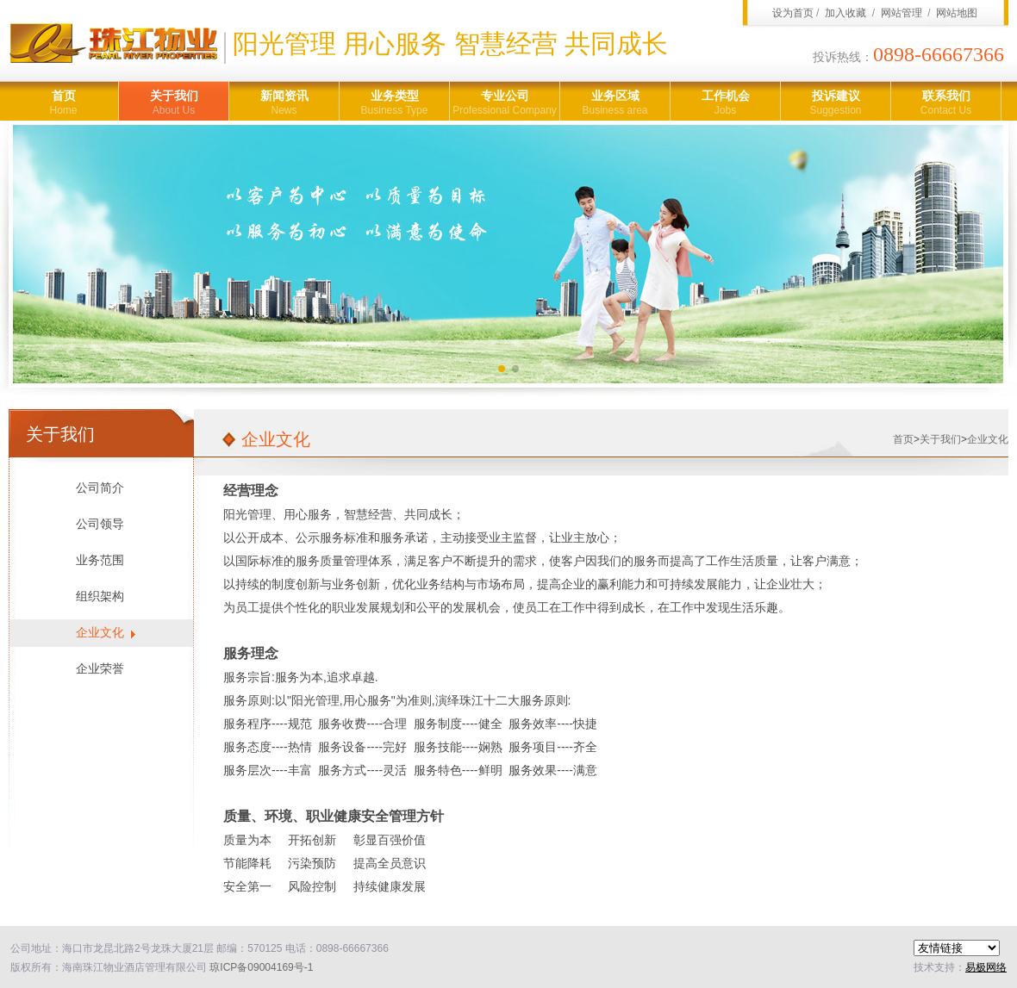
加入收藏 (845, 13)
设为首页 (793, 13)
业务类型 (394, 103)
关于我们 (173, 103)
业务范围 (100, 560)
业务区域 (615, 103)
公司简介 (100, 488)
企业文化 (100, 632)
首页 (63, 103)
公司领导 (100, 524)
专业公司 (504, 103)
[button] (501, 368)
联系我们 (946, 103)
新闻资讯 (284, 103)
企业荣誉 (100, 668)
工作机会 (725, 103)
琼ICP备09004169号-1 (261, 967)
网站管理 (901, 13)
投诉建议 (835, 103)
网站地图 (956, 13)
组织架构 (100, 596)
